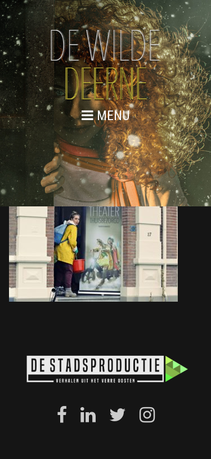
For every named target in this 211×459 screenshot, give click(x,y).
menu (106, 115)
